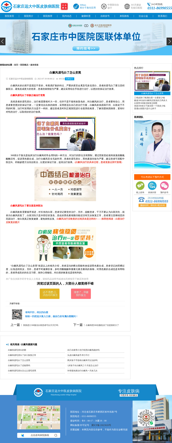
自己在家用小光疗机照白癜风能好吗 (83, 350)
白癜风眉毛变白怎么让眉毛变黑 (22, 371)
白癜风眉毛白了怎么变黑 (19, 360)
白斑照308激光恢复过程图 (145, 103)
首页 (16, 65)
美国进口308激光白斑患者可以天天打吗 (40, 325)
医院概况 (24, 65)
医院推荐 (47, 16)
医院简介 (28, 16)
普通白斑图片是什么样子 (145, 109)
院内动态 (67, 16)
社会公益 (143, 16)
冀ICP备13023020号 (101, 425)
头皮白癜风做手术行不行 (78, 355)
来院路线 (124, 16)
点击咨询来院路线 (38, 435)
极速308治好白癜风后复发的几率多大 (150, 100)
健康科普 (86, 16)
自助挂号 (105, 16)
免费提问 (69, 79)
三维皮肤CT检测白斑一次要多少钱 (149, 98)
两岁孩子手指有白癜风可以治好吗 (82, 360)
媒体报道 (34, 65)
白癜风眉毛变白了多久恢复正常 (22, 355)
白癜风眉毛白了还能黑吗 (19, 365)
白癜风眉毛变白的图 (17, 350)
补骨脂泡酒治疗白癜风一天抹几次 (82, 371)
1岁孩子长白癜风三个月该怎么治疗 (82, 365)
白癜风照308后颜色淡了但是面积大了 (102, 325)
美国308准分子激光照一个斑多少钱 (149, 106)
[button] (2, 41)
